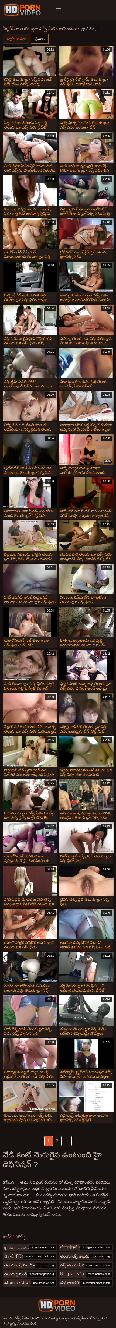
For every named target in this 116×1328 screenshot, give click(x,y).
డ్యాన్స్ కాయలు (16, 39)
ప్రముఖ (40, 39)
